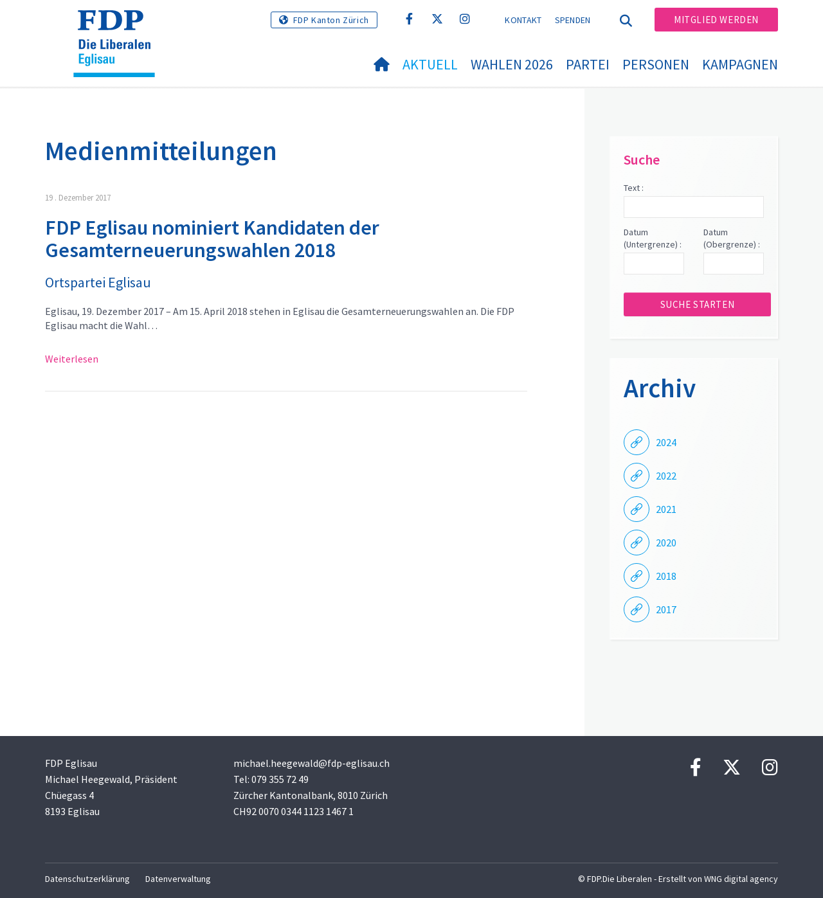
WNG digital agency (741, 879)
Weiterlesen (71, 358)
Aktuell (430, 64)
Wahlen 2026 (512, 64)
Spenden (573, 20)
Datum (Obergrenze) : (731, 238)
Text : (634, 187)
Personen (655, 64)
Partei (588, 64)
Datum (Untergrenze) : (653, 238)
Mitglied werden (716, 19)
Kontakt (523, 20)
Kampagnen (740, 64)
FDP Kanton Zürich (331, 20)
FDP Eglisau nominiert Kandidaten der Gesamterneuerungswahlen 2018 (212, 239)
